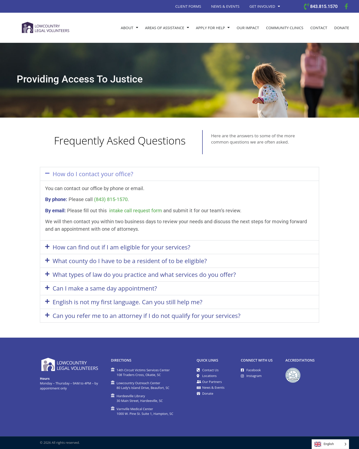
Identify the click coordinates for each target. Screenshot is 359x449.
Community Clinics (284, 27)
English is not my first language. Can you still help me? (127, 302)
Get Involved (265, 6)
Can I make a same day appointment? (105, 288)
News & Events (225, 6)
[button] (179, 174)
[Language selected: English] (330, 444)
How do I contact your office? (93, 174)
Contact (318, 27)
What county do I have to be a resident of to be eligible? (130, 261)
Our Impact (248, 27)
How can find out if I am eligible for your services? (121, 247)
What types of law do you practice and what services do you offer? (144, 274)
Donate (341, 27)
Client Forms (188, 6)
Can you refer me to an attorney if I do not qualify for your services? (146, 315)
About (129, 27)
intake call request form (135, 211)
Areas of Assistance (167, 27)
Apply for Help (213, 27)
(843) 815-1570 (111, 199)
